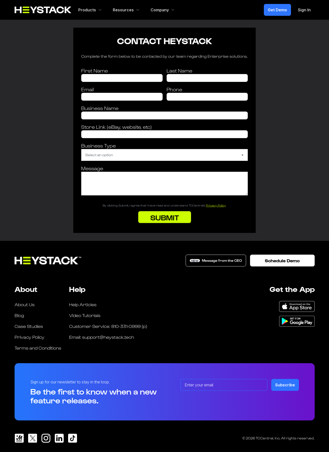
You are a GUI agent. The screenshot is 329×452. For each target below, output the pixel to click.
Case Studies (29, 326)
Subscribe (285, 384)
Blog (19, 315)
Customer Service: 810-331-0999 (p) (108, 326)
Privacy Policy (216, 205)
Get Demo (277, 9)
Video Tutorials (84, 315)
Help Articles (83, 304)
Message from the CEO (216, 260)
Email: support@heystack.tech (101, 336)
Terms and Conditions (38, 347)
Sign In (304, 9)
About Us (25, 304)
